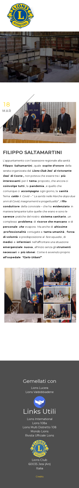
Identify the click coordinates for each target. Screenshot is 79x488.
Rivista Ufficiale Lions (39, 437)
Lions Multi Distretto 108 (39, 428)
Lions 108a (39, 424)
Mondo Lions (39, 433)
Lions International (39, 420)
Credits (40, 477)
